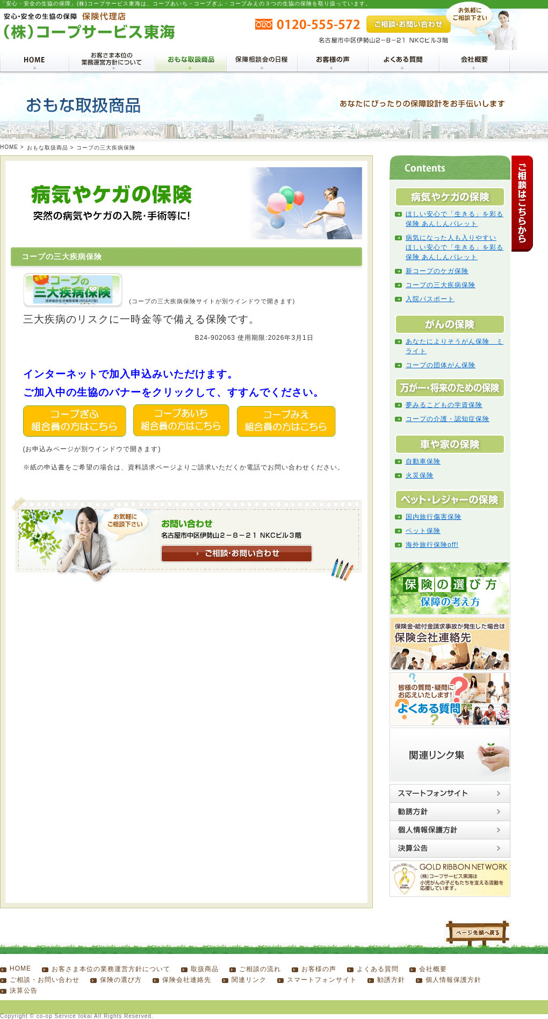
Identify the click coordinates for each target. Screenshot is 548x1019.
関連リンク (249, 980)
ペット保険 (423, 531)
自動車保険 (423, 461)
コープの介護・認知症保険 (447, 419)
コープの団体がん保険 (440, 365)
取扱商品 (205, 969)
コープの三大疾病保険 (440, 285)
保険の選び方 (121, 980)
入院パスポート (430, 299)
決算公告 (24, 990)
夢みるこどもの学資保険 (444, 405)
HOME (9, 147)
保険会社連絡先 (186, 980)
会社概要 (433, 969)
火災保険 (420, 475)
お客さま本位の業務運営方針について (111, 969)
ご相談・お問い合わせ (45, 980)
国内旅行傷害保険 (434, 517)
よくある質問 (378, 969)
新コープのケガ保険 (437, 271)
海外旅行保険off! (432, 544)
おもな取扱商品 (47, 148)
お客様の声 (318, 969)
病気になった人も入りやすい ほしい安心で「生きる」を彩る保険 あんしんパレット (454, 247)
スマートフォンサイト (322, 980)
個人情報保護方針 (453, 980)
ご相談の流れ (260, 969)
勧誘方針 (391, 980)
